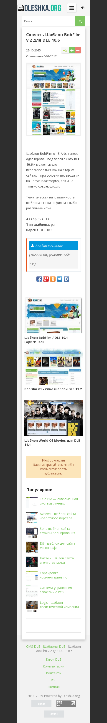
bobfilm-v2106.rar (46, 246)
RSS (53, 680)
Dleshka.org (40, 8)
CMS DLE (33, 646)
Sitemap (54, 687)
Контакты (53, 673)
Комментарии (53, 666)
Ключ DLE (53, 659)
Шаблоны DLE (54, 646)
